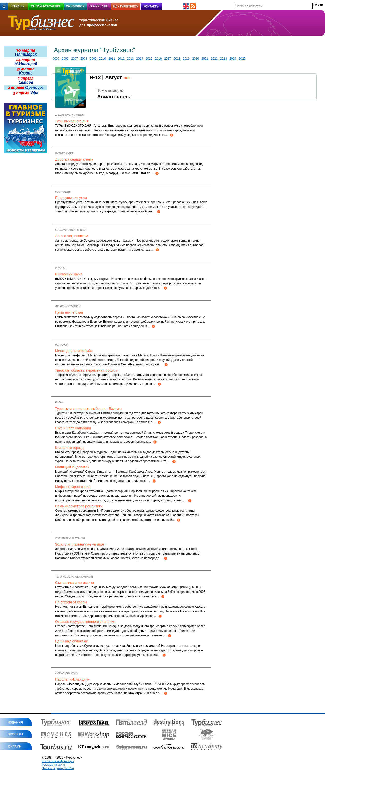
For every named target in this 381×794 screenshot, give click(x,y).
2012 (121, 58)
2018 (177, 58)
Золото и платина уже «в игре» (80, 544)
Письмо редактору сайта (58, 768)
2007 (74, 58)
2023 (223, 58)
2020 (195, 58)
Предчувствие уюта (71, 198)
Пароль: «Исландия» (72, 679)
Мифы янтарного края (73, 487)
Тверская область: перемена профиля (86, 370)
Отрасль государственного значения (85, 622)
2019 (186, 58)
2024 (232, 58)
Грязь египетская (69, 312)
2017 (167, 58)
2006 (65, 58)
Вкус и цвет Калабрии (73, 428)
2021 (204, 58)
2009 (93, 58)
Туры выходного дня (72, 121)
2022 (214, 58)
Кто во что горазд (69, 448)
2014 (139, 58)
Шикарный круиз (68, 274)
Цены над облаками (71, 641)
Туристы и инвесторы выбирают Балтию (88, 409)
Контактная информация (58, 761)
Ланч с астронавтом (71, 236)
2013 (130, 58)
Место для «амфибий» (74, 351)
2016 (158, 58)
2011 (111, 58)
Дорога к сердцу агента (74, 159)
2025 (242, 58)
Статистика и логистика (74, 583)
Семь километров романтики (79, 506)
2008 (83, 58)
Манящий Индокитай (72, 467)
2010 (102, 58)
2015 (149, 58)
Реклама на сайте (53, 764)
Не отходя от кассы (71, 602)
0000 (56, 58)
